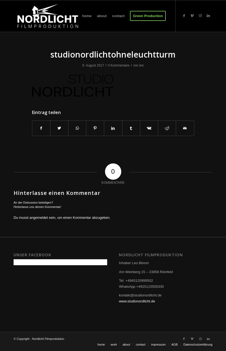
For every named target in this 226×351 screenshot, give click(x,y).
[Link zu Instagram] (200, 16)
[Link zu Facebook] (184, 16)
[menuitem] (86, 16)
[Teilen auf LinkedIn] (113, 128)
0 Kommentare (118, 65)
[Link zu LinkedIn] (208, 16)
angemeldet (39, 218)
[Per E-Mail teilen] (185, 128)
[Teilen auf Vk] (149, 128)
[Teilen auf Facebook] (41, 128)
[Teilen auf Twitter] (59, 128)
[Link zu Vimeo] (192, 16)
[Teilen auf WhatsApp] (77, 128)
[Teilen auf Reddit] (167, 128)
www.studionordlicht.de (137, 301)
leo (141, 65)
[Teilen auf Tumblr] (131, 128)
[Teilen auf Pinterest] (95, 128)
